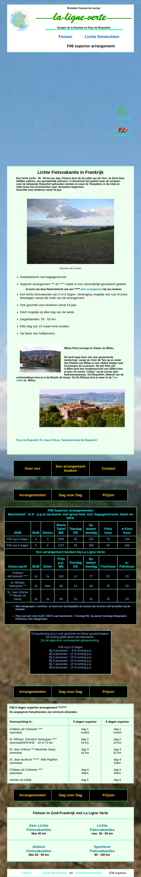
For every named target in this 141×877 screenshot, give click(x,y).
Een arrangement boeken (70, 468)
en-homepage (123, 135)
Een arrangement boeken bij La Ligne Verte (70, 552)
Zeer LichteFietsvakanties (38, 828)
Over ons (32, 468)
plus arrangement (92, 289)
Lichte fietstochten (102, 36)
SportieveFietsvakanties (102, 849)
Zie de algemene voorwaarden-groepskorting (70, 640)
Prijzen (108, 495)
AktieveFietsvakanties (38, 849)
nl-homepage (123, 118)
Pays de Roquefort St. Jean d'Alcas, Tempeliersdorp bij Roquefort (56, 440)
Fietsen (65, 36)
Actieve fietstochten (88, 873)
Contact (108, 468)
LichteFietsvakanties (102, 828)
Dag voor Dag (70, 495)
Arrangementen (32, 495)
